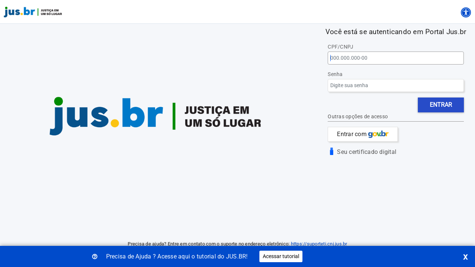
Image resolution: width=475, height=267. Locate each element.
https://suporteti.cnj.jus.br (319, 244)
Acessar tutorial (281, 256)
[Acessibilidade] (465, 11)
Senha (335, 74)
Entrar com (363, 134)
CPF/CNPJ (340, 47)
